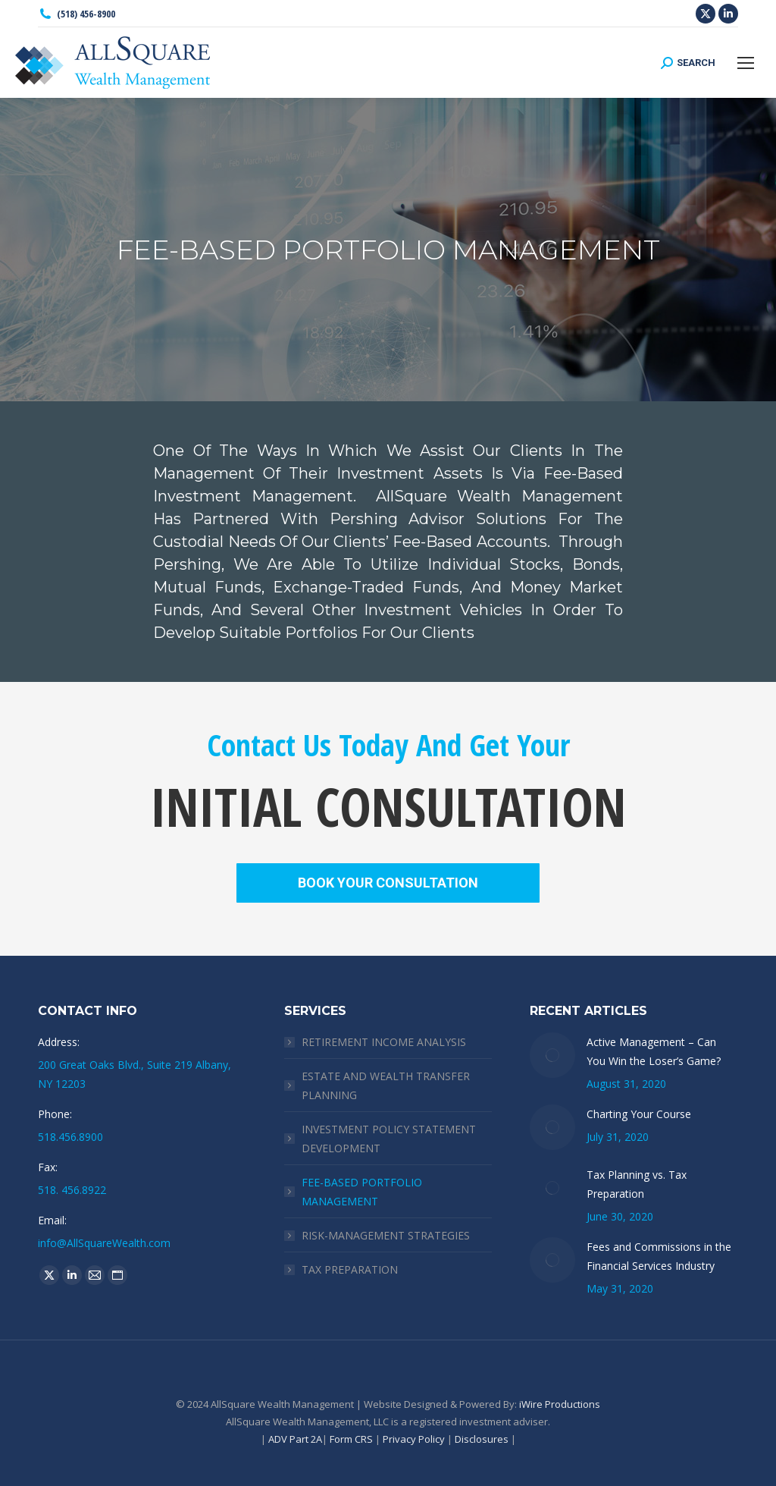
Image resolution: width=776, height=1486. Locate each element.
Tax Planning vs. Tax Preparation (637, 1184)
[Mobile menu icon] (746, 63)
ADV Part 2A (295, 1439)
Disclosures (481, 1439)
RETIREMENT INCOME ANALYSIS (384, 1042)
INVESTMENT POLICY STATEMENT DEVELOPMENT (389, 1138)
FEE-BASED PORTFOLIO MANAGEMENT (362, 1191)
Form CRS (351, 1439)
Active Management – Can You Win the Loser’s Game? (654, 1051)
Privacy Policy (414, 1439)
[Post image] (552, 1055)
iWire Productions (559, 1404)
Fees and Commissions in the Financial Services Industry (659, 1256)
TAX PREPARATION (350, 1269)
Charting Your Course (639, 1114)
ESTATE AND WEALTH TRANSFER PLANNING (386, 1085)
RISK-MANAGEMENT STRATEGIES (386, 1235)
